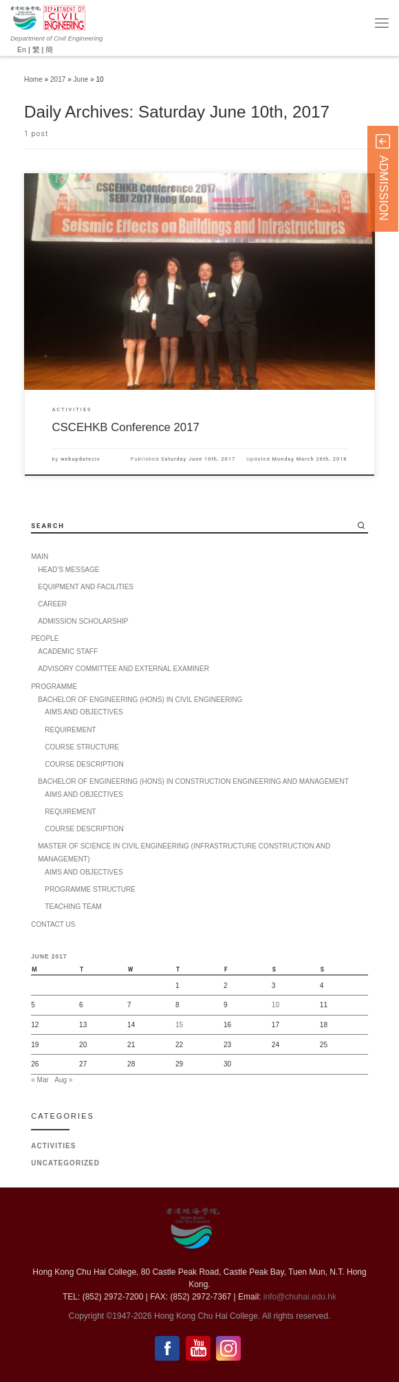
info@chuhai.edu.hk (299, 1297)
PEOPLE (44, 638)
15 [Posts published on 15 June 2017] (179, 1025)
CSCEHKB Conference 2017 (126, 427)
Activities (53, 1146)
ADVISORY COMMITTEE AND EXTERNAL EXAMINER (123, 668)
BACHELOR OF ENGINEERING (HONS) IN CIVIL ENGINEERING (140, 699)
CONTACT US (53, 924)
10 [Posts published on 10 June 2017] (275, 1005)
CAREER (52, 604)
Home (33, 79)
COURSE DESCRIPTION (84, 764)
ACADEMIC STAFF (68, 651)
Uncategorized (65, 1163)
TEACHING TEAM (73, 906)
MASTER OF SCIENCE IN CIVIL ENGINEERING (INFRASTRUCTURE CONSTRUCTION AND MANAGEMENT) (184, 852)
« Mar (40, 1080)
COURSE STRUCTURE (82, 747)
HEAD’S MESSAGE (68, 569)
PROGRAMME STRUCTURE (90, 889)
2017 (57, 79)
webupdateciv (80, 459)
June (81, 79)
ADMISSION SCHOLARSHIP (83, 621)
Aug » (63, 1080)
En (21, 49)
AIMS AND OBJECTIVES (83, 712)
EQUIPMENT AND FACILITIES (85, 587)
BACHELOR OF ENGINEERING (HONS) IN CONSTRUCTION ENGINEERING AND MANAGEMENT (193, 781)
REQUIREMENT (70, 730)
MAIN (39, 556)
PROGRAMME (54, 686)
